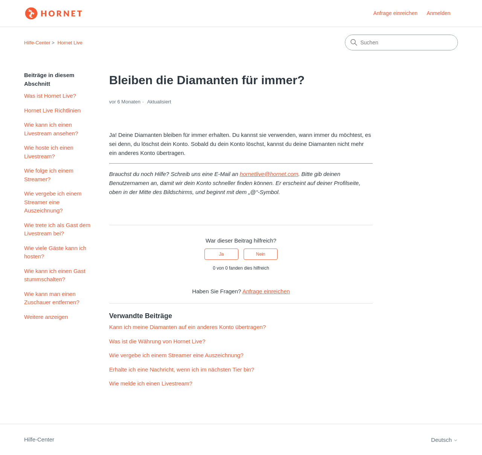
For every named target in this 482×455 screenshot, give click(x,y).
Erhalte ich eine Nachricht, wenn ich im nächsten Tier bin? (181, 369)
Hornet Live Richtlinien (52, 110)
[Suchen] (401, 42)
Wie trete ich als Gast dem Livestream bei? (57, 229)
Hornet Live (70, 43)
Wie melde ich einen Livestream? (150, 383)
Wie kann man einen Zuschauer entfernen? (51, 298)
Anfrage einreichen (395, 13)
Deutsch (444, 440)
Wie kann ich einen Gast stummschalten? (54, 275)
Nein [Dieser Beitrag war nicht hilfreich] (260, 254)
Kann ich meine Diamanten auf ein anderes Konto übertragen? (187, 327)
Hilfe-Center (37, 43)
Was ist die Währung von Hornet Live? (157, 341)
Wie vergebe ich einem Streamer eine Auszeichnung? (53, 202)
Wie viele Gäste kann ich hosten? (55, 252)
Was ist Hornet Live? (50, 96)
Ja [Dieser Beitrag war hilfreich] (221, 254)
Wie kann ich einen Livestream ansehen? (51, 128)
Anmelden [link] (438, 13)
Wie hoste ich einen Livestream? (48, 151)
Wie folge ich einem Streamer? (48, 174)
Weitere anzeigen (46, 317)
